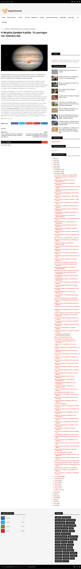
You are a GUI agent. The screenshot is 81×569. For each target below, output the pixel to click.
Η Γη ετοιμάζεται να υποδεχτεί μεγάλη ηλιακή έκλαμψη (66, 295)
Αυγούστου (58, 478)
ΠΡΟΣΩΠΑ (4, 22)
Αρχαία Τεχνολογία (60, 520)
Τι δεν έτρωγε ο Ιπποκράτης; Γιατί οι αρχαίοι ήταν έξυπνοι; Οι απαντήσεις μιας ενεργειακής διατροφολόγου (69, 104)
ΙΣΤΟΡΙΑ (20, 17)
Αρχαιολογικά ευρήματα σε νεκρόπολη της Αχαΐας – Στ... (65, 177)
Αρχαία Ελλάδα (66, 517)
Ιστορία (70, 542)
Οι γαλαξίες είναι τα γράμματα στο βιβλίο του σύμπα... (66, 357)
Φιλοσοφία (58, 561)
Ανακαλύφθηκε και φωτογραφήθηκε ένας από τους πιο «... (66, 412)
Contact (7, 1)
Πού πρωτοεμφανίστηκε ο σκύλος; (63, 452)
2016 (54, 499)
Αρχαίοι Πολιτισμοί (60, 522)
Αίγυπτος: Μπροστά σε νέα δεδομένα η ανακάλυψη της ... (64, 380)
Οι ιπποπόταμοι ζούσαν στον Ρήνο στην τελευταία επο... (65, 273)
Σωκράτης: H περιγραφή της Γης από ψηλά (65, 298)
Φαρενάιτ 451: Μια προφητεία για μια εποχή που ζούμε (66, 398)
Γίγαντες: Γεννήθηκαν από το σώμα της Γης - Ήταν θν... (66, 389)
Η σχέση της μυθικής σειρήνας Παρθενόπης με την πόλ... (66, 458)
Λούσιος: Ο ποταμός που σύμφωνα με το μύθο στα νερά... (66, 406)
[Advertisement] (66, 39)
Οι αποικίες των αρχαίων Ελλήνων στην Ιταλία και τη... (66, 367)
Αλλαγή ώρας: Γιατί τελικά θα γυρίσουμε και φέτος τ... (65, 253)
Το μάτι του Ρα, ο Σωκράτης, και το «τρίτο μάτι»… (65, 344)
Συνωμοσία (58, 558)
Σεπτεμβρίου (58, 476)
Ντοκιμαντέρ (59, 553)
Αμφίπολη (58, 517)
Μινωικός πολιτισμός (60, 547)
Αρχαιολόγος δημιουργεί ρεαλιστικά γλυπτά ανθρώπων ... (65, 190)
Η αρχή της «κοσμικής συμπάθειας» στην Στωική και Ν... (65, 416)
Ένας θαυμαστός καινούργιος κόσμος (64, 392)
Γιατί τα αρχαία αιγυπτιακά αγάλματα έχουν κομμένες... (65, 264)
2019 (54, 494)
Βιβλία (71, 528)
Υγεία (72, 558)
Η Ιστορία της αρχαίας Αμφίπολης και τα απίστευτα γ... (65, 341)
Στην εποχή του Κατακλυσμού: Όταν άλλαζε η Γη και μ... (67, 354)
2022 (55, 166)
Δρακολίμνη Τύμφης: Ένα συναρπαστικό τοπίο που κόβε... (66, 289)
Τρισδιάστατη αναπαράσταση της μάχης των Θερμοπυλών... (66, 212)
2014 (54, 503)
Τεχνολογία (66, 558)
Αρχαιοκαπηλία (70, 522)
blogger (44, 142)
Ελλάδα (57, 533)
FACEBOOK (8, 518)
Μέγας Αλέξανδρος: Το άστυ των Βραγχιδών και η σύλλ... (66, 235)
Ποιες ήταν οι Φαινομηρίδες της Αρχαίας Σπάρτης (65, 328)
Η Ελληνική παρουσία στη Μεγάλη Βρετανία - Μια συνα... (66, 351)
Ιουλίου (57, 480)
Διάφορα (72, 531)
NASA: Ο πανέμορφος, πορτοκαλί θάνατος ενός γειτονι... (67, 219)
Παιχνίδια (66, 553)
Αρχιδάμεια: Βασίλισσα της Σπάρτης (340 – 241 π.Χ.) (67, 348)
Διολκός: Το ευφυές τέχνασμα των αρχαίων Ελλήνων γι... (65, 259)
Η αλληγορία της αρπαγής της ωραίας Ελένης (66, 434)
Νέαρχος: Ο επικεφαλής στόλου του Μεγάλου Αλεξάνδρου (66, 209)
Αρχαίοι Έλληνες (71, 520)
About (11, 1)
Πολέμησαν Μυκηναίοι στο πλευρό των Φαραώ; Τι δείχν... (66, 331)
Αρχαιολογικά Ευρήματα (69, 525)
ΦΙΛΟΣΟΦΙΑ (71, 17)
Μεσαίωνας (70, 544)
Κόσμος (57, 544)
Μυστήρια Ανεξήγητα (68, 550)
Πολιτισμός (58, 555)
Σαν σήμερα (73, 555)
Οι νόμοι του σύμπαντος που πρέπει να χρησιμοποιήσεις (64, 216)
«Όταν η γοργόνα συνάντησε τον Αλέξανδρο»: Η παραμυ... (67, 282)
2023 (55, 164)
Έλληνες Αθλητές (66, 533)
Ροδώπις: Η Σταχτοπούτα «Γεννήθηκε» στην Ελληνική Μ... (66, 425)
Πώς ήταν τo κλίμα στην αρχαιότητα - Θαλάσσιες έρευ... (64, 243)
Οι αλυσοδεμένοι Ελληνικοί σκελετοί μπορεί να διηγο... (66, 437)
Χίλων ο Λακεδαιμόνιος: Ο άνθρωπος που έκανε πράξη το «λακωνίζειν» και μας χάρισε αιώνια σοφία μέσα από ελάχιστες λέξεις (69, 130)
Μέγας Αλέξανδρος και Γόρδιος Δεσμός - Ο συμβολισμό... (65, 222)
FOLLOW (22, 522)
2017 (54, 498)
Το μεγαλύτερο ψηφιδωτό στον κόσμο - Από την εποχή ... (67, 187)
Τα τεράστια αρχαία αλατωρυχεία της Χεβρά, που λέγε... (66, 285)
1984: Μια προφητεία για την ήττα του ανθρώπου (64, 376)
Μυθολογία (58, 550)
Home (2, 1)
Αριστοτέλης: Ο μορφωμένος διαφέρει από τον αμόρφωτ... (66, 206)
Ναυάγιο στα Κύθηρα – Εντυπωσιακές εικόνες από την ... (66, 364)
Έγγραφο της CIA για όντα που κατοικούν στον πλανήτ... (66, 409)
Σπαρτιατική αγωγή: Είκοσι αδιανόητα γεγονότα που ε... (66, 256)
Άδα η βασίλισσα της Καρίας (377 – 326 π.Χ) (66, 238)
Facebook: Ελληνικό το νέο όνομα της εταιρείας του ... (64, 292)
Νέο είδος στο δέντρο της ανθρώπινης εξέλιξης (66, 270)
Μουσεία (70, 547)
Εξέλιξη (57, 542)
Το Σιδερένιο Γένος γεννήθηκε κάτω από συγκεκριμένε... (65, 383)
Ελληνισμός (73, 539)
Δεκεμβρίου (58, 169)
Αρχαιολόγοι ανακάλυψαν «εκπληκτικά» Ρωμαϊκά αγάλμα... (64, 268)
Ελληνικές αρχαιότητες (61, 536)
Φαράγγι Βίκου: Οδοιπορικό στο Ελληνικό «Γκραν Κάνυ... (65, 449)
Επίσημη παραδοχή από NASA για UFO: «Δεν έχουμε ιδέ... (66, 455)
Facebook (73, 60)
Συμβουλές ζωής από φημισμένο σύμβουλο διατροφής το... (65, 228)
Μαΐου (56, 484)
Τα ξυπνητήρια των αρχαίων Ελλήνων (64, 339)
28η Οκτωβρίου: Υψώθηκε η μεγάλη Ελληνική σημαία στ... (66, 325)
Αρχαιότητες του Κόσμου (61, 528)
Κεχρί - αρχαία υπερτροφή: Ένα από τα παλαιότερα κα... (64, 180)
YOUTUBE (8, 530)
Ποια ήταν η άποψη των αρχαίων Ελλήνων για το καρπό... (66, 318)
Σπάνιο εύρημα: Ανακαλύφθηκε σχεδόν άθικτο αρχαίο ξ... (66, 193)
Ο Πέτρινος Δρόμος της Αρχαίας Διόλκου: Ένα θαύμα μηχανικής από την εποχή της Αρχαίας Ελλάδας (69, 123)
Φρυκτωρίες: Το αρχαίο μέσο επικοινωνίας (65, 262)
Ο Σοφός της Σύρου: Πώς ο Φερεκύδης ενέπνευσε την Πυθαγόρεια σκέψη (68, 77)
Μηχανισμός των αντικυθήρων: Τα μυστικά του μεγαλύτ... (66, 394)
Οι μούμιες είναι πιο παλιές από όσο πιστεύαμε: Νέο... (67, 443)
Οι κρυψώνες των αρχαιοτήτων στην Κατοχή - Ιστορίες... (66, 422)
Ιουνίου (57, 482)
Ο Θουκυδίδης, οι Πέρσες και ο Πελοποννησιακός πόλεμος (62, 334)
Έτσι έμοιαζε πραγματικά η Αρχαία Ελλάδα (65, 175)
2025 (55, 160)
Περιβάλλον (73, 553)
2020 (55, 492)
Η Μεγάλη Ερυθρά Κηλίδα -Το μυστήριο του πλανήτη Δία (65, 279)
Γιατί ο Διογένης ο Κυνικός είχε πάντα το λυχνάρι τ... (65, 428)
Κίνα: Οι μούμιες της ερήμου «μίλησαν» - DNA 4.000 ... (66, 200)
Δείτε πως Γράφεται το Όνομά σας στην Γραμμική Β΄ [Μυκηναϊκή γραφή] (68, 109)
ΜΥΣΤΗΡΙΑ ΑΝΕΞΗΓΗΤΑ (52, 17)
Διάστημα (7, 29)
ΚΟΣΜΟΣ (42, 17)
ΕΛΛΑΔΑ (27, 17)
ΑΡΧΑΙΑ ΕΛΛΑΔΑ (11, 17)
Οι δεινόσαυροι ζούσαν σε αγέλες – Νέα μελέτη (66, 462)
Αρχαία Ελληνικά (56, 141)
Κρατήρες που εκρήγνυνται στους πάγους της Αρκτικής (66, 250)
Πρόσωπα (66, 555)
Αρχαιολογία (58, 525)
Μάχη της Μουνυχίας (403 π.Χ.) (62, 337)
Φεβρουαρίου (58, 489)
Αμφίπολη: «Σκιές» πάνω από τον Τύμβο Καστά (66, 460)
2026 (55, 158)
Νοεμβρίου (58, 171)
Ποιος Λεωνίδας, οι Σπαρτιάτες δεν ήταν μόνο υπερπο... (66, 360)
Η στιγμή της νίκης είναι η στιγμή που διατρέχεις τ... (67, 307)
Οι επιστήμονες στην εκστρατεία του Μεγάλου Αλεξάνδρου (66, 321)
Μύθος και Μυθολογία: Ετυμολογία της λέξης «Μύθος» (66, 373)
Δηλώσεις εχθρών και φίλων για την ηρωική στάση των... (66, 315)
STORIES (65, 561)
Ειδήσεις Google (56, 62)
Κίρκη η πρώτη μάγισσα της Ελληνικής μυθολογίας (64, 184)
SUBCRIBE (22, 530)
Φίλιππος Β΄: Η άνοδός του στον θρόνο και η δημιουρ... (66, 470)
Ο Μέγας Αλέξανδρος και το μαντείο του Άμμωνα (67, 312)
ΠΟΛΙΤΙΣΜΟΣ (63, 17)
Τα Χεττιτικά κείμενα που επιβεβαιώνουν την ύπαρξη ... (66, 440)
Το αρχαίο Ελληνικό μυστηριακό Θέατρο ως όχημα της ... (65, 401)
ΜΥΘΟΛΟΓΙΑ (34, 17)
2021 (54, 168)
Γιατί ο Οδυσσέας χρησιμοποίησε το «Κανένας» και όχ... (66, 370)
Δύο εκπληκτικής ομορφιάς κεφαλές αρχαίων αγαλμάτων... (66, 276)
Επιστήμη (64, 542)
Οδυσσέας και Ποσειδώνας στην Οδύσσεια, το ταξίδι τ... (66, 240)
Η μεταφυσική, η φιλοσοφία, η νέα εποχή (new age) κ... (66, 446)
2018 (54, 496)
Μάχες (63, 544)
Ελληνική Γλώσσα (73, 536)
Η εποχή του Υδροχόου (60, 403)
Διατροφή (65, 531)
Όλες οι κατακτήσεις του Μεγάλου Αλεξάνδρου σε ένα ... (66, 473)
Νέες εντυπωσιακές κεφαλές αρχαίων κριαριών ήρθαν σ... (66, 246)
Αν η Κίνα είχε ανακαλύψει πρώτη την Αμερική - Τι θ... (67, 432)
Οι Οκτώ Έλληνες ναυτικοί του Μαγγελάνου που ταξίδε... (67, 465)
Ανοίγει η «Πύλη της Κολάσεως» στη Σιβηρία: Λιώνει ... (66, 203)
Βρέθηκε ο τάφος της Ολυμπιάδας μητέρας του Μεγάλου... (66, 303)
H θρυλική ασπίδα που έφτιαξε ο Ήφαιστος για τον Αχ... (66, 232)
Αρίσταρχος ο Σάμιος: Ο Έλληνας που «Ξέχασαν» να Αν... (64, 386)
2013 (54, 505)
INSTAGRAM (8, 526)
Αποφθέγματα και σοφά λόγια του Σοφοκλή (65, 467)
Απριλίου (57, 486)
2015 (54, 501)
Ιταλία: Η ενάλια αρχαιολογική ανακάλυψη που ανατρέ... (66, 300)
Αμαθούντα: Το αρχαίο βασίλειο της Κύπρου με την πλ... (66, 310)
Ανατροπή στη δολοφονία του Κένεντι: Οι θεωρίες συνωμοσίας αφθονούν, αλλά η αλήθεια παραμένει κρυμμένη (69, 116)
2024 (55, 162)
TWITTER (7, 522)
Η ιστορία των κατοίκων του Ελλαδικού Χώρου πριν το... (66, 419)
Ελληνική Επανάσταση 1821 (62, 539)
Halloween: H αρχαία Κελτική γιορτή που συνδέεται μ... (65, 225)
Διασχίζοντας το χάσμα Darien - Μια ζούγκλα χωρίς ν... (66, 196)
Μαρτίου (57, 488)
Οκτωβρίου (58, 173)
